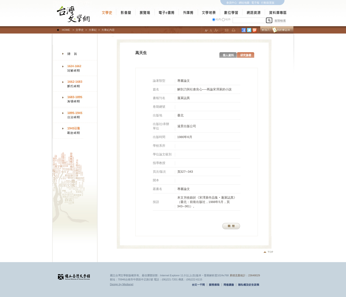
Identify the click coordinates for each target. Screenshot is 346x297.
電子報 (255, 2)
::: (54, 27)
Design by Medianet (121, 284)
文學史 (80, 29)
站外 (228, 19)
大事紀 (93, 29)
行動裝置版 (267, 2)
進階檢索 (280, 20)
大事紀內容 (108, 29)
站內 (218, 19)
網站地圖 (244, 2)
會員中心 (231, 2)
